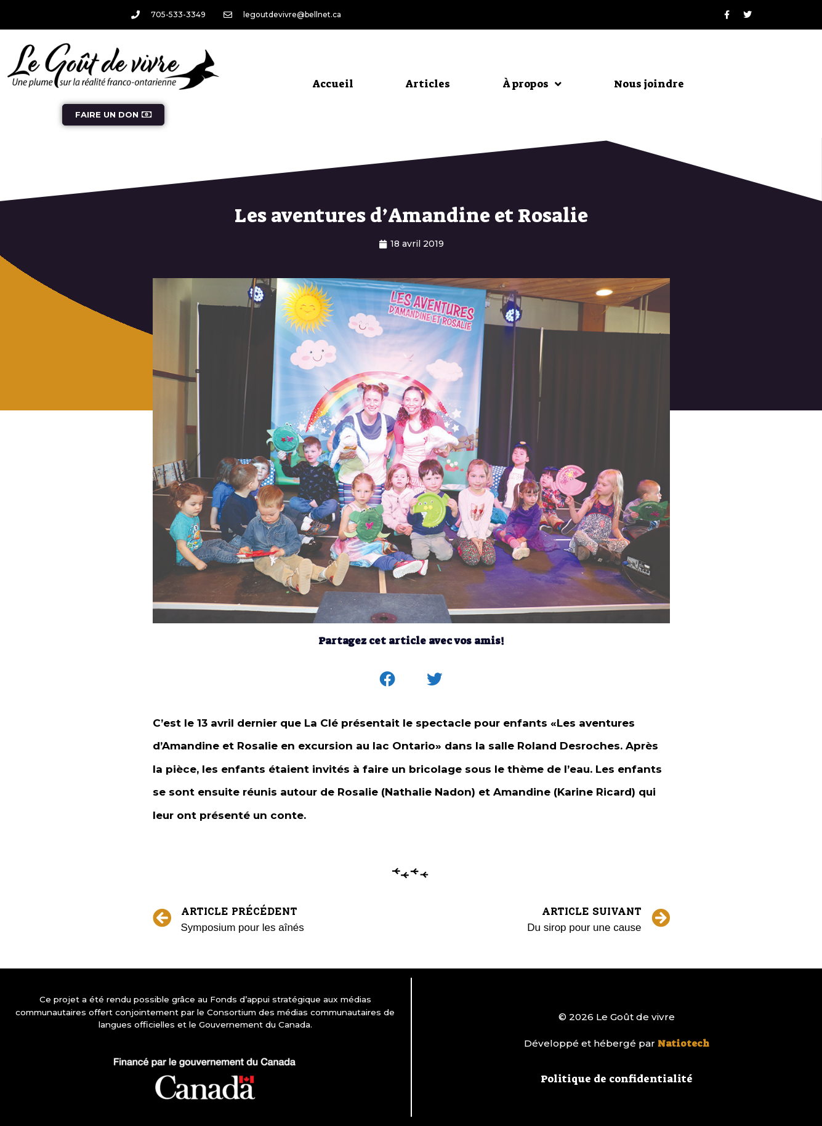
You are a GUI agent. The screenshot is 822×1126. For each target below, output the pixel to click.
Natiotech (683, 1043)
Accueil (333, 83)
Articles (428, 83)
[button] (387, 679)
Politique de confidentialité (617, 1078)
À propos (532, 84)
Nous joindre (649, 83)
